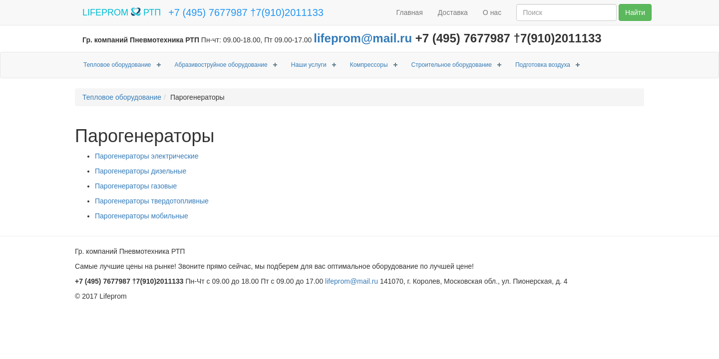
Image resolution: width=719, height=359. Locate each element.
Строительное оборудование (451, 64)
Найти (635, 12)
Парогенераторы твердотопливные (152, 201)
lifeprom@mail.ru (363, 38)
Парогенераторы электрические (146, 156)
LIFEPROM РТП (121, 12)
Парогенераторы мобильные (141, 216)
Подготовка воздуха (542, 64)
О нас (492, 12)
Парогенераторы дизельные (140, 171)
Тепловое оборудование (117, 64)
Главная (409, 12)
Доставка (453, 12)
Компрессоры (369, 64)
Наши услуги (309, 64)
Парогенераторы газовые (136, 186)
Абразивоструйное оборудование (221, 64)
